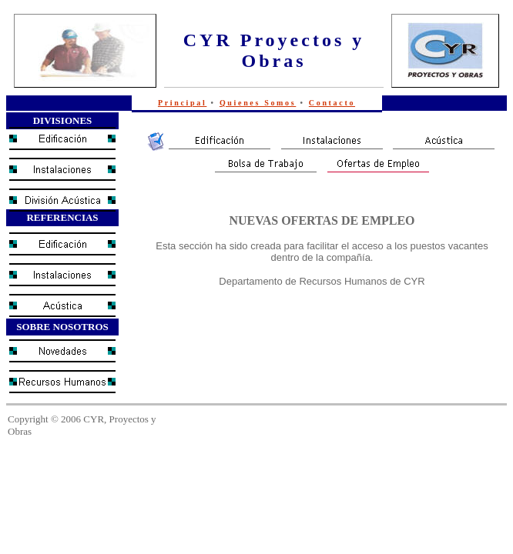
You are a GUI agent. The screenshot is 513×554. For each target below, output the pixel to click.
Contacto (332, 102)
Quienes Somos (258, 102)
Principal (182, 102)
